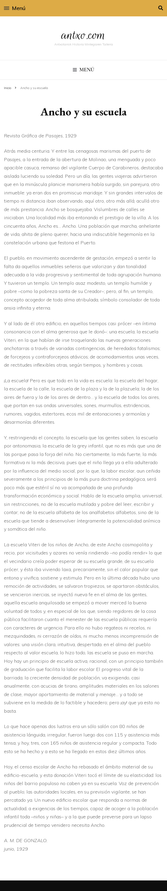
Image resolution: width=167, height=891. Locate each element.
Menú (14, 8)
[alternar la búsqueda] (160, 8)
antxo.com (84, 35)
